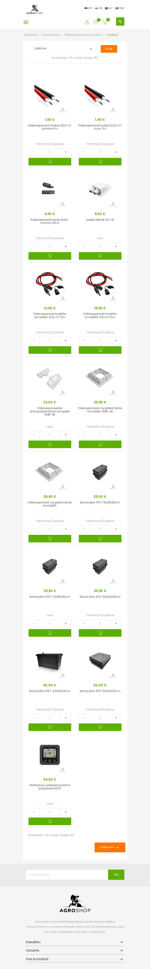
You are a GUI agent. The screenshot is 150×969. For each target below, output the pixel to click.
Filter (108, 49)
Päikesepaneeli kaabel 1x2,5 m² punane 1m (49, 127)
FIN (99, 8)
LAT (109, 8)
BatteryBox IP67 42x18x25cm (50, 597)
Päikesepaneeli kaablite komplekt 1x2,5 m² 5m (49, 315)
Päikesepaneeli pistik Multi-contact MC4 (50, 221)
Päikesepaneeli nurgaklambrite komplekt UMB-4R (100, 409)
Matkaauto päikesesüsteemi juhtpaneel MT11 (50, 786)
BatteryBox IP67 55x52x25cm (100, 691)
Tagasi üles (110, 847)
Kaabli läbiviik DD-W (100, 220)
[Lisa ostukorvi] (50, 161)
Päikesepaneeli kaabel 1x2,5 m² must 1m (100, 127)
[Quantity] (50, 152)
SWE (119, 8)
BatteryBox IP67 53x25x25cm (100, 597)
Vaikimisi (63, 48)
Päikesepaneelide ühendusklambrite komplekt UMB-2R (50, 411)
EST (88, 8)
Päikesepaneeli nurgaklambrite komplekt (50, 504)
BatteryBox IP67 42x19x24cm (49, 691)
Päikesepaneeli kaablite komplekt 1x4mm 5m (100, 315)
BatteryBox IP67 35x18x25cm (100, 502)
